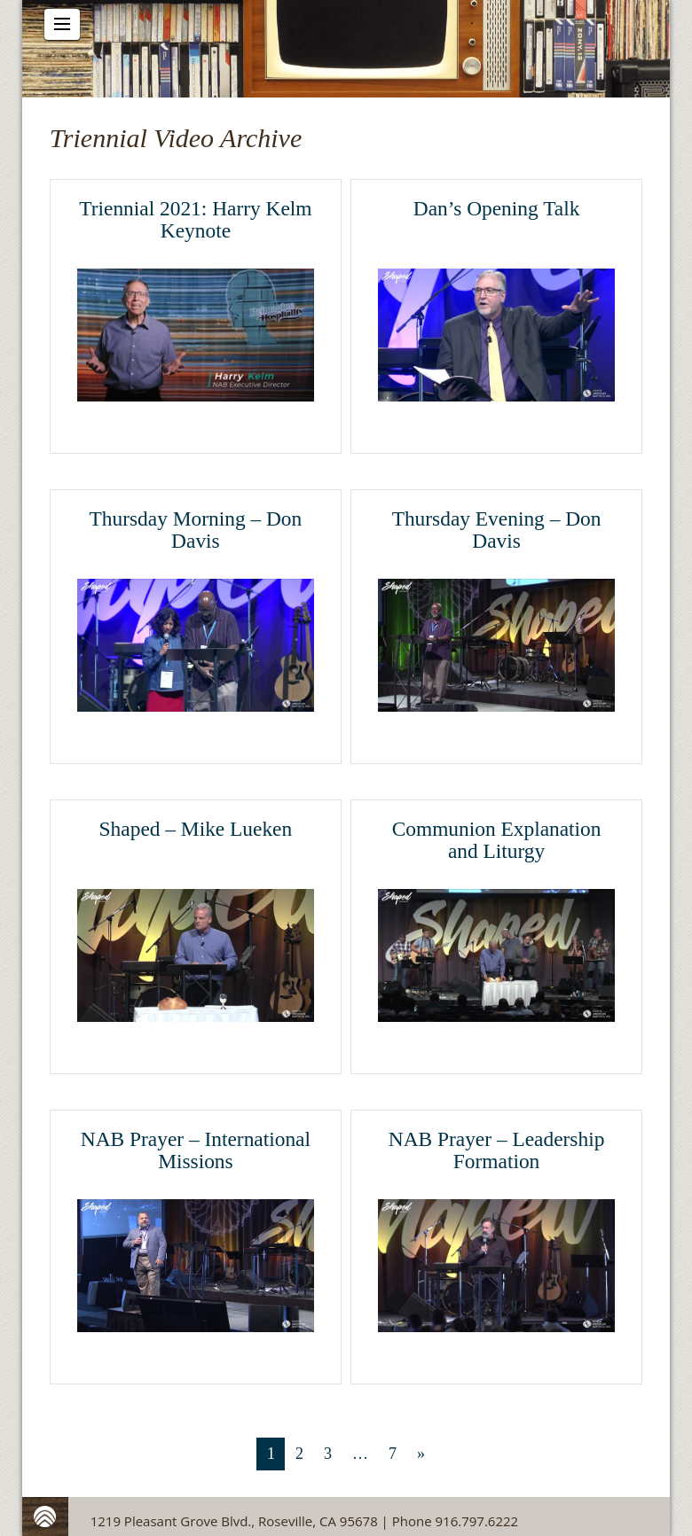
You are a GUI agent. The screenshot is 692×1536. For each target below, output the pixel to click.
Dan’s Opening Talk (496, 208)
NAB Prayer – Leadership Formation (497, 1150)
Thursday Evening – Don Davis (497, 530)
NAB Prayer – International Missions (196, 1150)
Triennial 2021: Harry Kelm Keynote (195, 220)
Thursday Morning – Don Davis (196, 530)
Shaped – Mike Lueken (196, 828)
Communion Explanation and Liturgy (497, 840)
